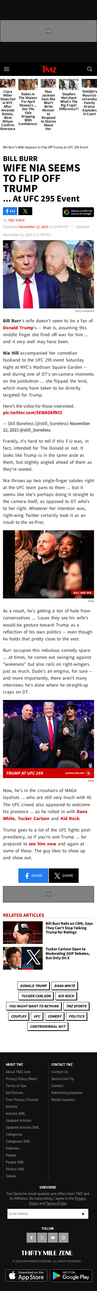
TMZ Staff (16, 220)
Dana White (64, 985)
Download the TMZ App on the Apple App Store (26, 1275)
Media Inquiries (63, 1100)
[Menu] (7, 69)
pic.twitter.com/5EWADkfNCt (32, 412)
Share (33, 876)
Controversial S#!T (47, 1026)
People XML (15, 1162)
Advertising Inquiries (67, 1093)
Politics (76, 1016)
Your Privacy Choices (22, 1100)
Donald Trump (33, 985)
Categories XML (18, 1141)
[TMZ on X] (42, 1238)
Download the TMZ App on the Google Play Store (71, 1275)
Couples (18, 1016)
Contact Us (59, 1072)
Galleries (12, 1148)
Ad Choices (14, 1093)
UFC (36, 1016)
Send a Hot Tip (62, 1079)
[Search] (90, 69)
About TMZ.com (18, 1072)
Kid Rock (66, 995)
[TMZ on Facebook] (31, 1238)
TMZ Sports (76, 1006)
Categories (14, 1134)
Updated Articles (18, 1121)
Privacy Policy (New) (21, 1079)
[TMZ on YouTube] (53, 1238)
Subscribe (83, 1214)
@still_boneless (35, 430)
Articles (12, 1107)
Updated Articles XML (22, 1127)
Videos (11, 1176)
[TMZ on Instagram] (63, 1238)
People (11, 1155)
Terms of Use (16, 1086)
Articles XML (16, 1114)
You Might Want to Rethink (34, 1006)
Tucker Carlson (36, 995)
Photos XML (15, 1169)
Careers (57, 1086)
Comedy (54, 1016)
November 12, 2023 (33, 226)
